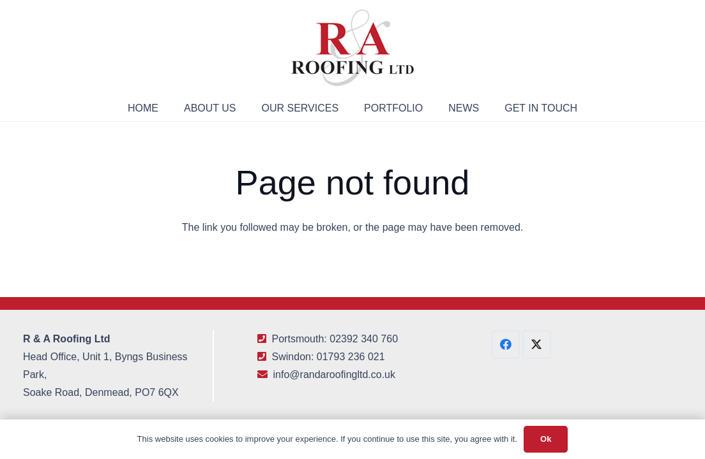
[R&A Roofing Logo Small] (352, 48)
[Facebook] (505, 344)
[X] (536, 344)
